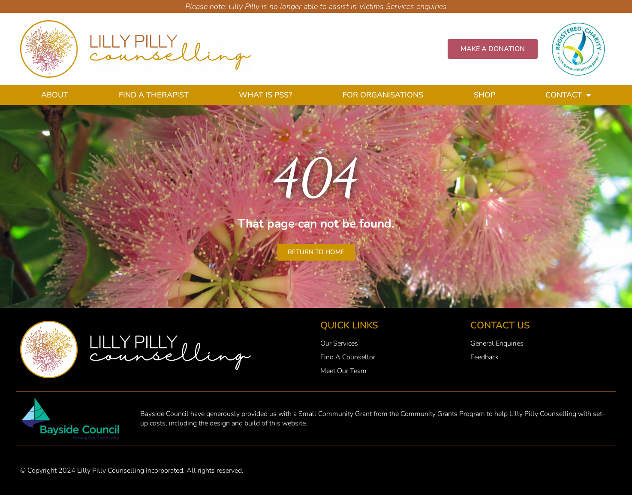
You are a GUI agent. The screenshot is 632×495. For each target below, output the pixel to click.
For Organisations (383, 95)
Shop (484, 95)
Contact (568, 95)
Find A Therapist (154, 95)
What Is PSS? (265, 95)
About (54, 95)
